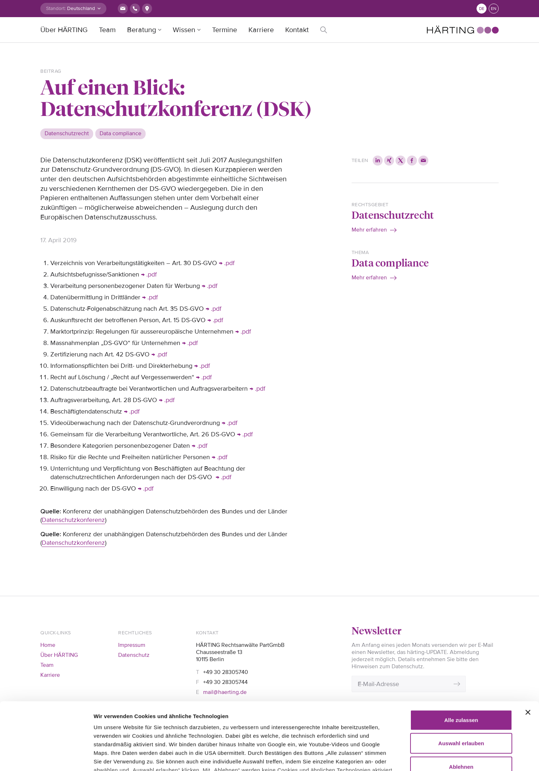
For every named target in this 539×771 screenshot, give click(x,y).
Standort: (56, 8)
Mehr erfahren (369, 229)
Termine (224, 30)
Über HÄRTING (63, 30)
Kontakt (297, 30)
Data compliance (390, 262)
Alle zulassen (461, 657)
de (481, 8)
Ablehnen (461, 704)
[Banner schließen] (527, 649)
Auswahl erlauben (461, 680)
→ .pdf (227, 263)
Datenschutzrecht (393, 214)
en (494, 8)
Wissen (184, 30)
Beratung (141, 30)
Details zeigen (112, 757)
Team (107, 30)
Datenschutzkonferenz (73, 520)
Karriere (261, 30)
